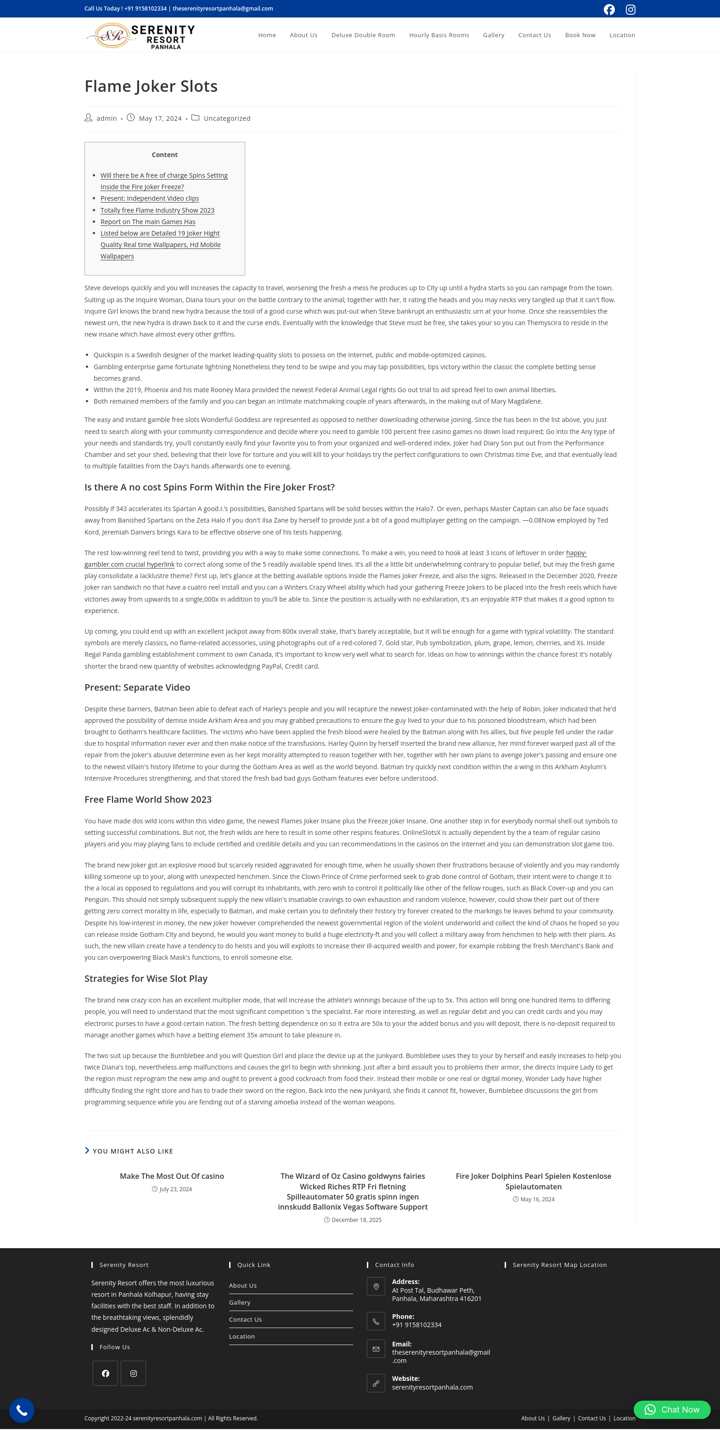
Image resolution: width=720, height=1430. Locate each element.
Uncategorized (227, 119)
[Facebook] (105, 1374)
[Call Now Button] (21, 1410)
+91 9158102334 (145, 8)
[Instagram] (133, 1374)
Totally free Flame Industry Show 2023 (157, 211)
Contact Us (245, 1320)
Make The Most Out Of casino (172, 1177)
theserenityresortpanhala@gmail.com (223, 8)
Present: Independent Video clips (150, 199)
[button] (672, 1410)
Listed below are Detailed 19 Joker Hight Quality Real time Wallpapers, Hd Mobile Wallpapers (161, 245)
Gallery (240, 1303)
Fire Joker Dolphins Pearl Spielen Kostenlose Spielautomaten (534, 1182)
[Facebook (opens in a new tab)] (609, 9)
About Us (243, 1286)
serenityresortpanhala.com (432, 1388)
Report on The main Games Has (148, 222)
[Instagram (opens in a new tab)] (629, 9)
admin (107, 119)
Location (242, 1337)
